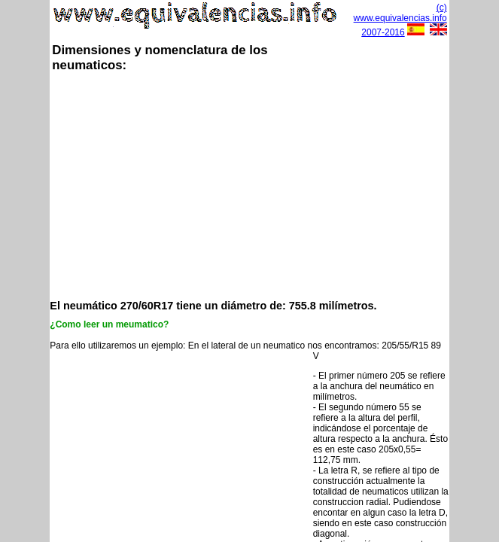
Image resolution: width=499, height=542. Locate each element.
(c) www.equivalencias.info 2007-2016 (400, 20)
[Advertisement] (274, 184)
